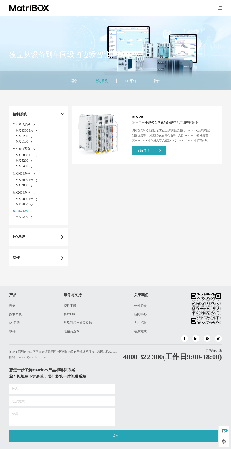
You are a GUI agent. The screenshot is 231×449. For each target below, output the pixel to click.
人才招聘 (140, 323)
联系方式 (140, 331)
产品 (12, 295)
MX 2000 (23, 210)
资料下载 (70, 305)
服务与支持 (73, 295)
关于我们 (141, 295)
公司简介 (140, 305)
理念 (74, 81)
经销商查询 (71, 331)
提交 (115, 435)
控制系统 (101, 81)
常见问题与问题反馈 (78, 323)
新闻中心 (140, 314)
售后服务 (70, 314)
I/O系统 (130, 81)
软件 (157, 81)
